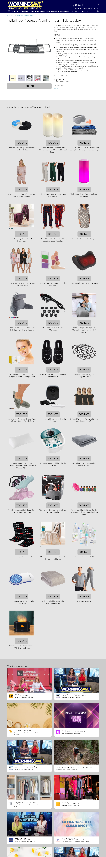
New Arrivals (45, 11)
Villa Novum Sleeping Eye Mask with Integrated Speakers (52, 511)
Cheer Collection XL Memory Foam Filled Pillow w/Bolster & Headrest (22, 328)
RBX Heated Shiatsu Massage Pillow (84, 283)
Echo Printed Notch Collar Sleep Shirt (84, 238)
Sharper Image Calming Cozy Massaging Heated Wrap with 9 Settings (84, 329)
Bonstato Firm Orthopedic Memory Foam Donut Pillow (21, 148)
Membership (64, 11)
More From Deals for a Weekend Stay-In (29, 107)
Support (85, 11)
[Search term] (86, 5)
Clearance (55, 11)
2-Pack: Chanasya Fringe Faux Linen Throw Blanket (21, 239)
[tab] (12, 78)
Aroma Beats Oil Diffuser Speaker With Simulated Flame (21, 646)
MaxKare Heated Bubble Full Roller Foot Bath (53, 464)
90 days (56, 88)
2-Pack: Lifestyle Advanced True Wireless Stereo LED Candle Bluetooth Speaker (53, 149)
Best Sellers (35, 11)
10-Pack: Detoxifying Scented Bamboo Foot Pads (53, 284)
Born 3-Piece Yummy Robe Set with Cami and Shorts (22, 284)
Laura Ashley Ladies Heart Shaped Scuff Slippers (53, 375)
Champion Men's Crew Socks (21, 556)
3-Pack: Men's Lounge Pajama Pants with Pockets (53, 195)
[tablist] (29, 78)
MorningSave (10, 15)
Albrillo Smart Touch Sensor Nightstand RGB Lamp (84, 195)
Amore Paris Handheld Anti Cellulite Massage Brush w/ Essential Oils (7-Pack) (84, 512)
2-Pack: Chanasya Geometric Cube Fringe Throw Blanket (53, 557)
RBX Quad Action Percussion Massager (53, 328)
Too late (29, 86)
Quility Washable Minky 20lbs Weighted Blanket (53, 602)
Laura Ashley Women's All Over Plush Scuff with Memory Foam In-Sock (22, 420)
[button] (9, 11)
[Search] (75, 5)
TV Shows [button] (14, 11)
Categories (24, 11)
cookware (90, 8)
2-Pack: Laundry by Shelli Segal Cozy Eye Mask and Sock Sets (21, 511)
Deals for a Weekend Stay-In (25, 15)
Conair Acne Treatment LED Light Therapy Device (22, 602)
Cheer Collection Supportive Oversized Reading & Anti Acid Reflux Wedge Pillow (22, 465)
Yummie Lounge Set (84, 601)
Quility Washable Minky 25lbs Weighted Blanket (84, 375)
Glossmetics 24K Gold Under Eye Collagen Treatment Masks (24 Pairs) (21, 375)
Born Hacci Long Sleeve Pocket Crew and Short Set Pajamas (22, 195)
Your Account (75, 11)
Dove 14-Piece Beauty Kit (84, 556)
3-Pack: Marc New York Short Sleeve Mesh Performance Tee (84, 420)
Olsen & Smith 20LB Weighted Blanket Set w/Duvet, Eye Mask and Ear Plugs (84, 148)
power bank (83, 8)
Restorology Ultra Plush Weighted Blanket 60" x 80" (84, 464)
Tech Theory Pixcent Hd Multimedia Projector (53, 420)
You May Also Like (17, 666)
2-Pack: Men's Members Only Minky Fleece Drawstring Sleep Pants (53, 239)
